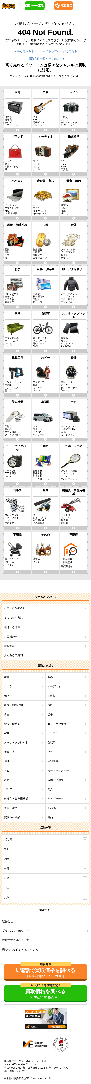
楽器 (50, 677)
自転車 (52, 742)
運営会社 (7, 921)
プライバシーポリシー (15, 930)
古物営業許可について (15, 940)
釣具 (50, 789)
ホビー (8, 695)
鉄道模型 (53, 695)
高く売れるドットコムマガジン (21, 949)
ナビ (6, 770)
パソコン (53, 733)
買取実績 (9, 645)
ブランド (53, 751)
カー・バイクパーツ (60, 770)
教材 (6, 779)
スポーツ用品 (56, 779)
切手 (50, 714)
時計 (6, 761)
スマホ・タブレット (16, 742)
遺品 (50, 817)
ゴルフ (8, 789)
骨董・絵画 (10, 807)
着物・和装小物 (13, 705)
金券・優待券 (12, 723)
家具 (6, 733)
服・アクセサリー (58, 723)
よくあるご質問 (13, 655)
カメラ (8, 686)
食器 (6, 714)
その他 (52, 807)
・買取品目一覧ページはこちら (45, 58)
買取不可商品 (12, 817)
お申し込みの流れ (14, 608)
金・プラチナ (56, 798)
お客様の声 (10, 636)
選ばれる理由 (12, 627)
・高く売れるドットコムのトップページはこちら (45, 51)
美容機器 (53, 761)
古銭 (50, 705)
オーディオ (54, 686)
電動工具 (9, 751)
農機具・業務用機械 (16, 798)
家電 (6, 677)
